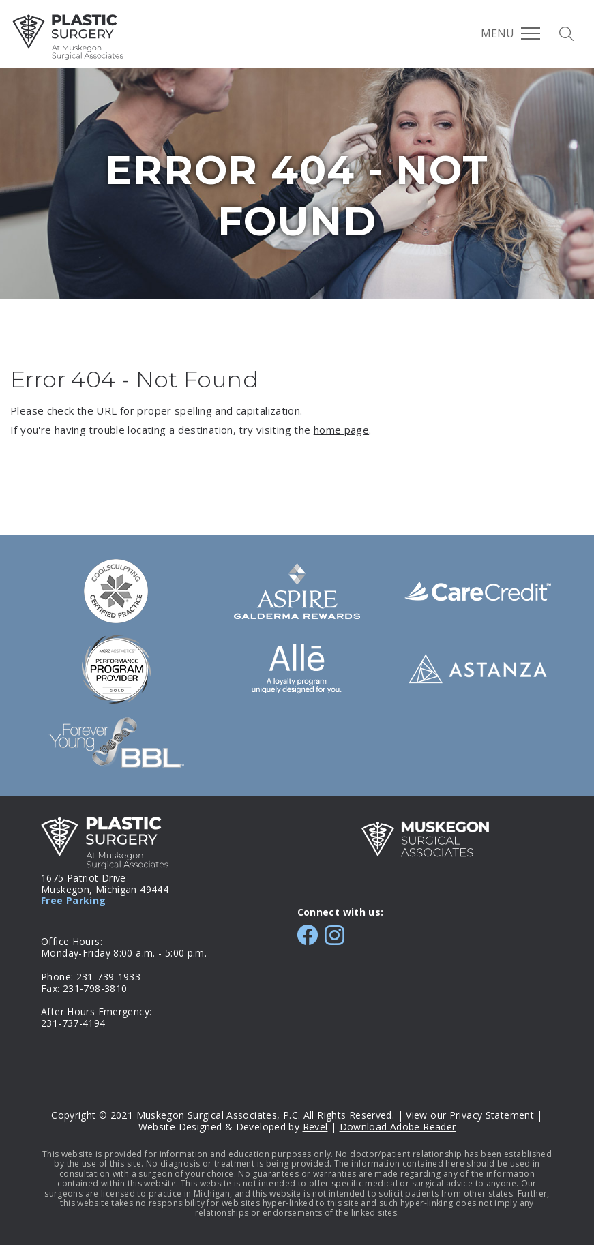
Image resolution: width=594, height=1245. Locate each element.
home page (341, 429)
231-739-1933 (108, 976)
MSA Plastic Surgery (67, 37)
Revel (315, 1126)
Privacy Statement (491, 1115)
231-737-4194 (73, 1023)
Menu (510, 33)
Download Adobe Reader (398, 1126)
